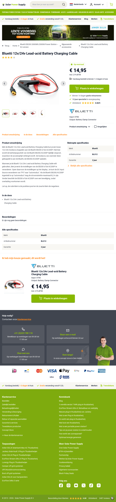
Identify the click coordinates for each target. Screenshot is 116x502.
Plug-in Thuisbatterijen (30, 12)
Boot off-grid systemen (11, 473)
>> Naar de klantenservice (12, 435)
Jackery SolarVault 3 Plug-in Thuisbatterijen (19, 451)
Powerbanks (55, 12)
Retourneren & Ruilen (10, 415)
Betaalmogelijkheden (10, 408)
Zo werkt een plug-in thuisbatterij (72, 419)
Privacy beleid (64, 466)
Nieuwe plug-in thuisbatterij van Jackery (75, 412)
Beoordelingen (42, 135)
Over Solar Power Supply (69, 448)
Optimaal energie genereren (70, 437)
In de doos (28, 135)
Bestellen (5, 401)
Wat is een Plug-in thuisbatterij (71, 415)
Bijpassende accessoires (67, 45)
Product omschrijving (80, 127)
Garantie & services (10, 423)
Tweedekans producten (11, 426)
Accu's (63, 12)
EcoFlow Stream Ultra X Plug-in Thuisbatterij (20, 459)
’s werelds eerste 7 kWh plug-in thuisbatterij (76, 404)
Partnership (64, 455)
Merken (94, 19)
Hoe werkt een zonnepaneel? (70, 434)
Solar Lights (99, 12)
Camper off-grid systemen (12, 466)
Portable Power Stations (11, 12)
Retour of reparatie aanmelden (14, 419)
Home (14, 46)
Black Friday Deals (66, 473)
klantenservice (24, 319)
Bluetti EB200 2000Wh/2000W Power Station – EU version (39, 45)
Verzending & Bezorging (11, 412)
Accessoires (109, 12)
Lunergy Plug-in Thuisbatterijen (14, 462)
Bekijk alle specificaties (80, 165)
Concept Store (8, 430)
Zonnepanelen (45, 12)
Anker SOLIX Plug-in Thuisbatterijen (16, 455)
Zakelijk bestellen (9, 404)
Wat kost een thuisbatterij (69, 423)
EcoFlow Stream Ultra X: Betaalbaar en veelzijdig (78, 408)
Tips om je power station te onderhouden (75, 430)
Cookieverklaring (65, 462)
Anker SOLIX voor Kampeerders (14, 477)
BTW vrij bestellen (66, 451)
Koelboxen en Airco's (86, 12)
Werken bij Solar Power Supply (71, 459)
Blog (86, 19)
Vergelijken (102, 127)
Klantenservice (75, 19)
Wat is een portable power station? (73, 426)
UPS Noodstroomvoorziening (13, 470)
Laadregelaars (72, 12)
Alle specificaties (60, 135)
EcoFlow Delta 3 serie (10, 481)
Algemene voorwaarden (68, 470)
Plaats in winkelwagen (89, 88)
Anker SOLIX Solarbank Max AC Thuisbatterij (20, 448)
